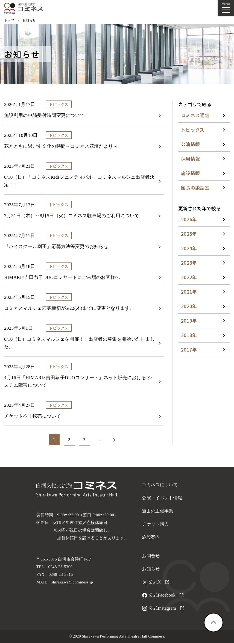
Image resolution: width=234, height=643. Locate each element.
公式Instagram (166, 608)
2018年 (189, 335)
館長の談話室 (195, 187)
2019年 (189, 320)
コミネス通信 (195, 115)
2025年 (189, 233)
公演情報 (190, 144)
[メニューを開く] (226, 8)
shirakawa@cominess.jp (72, 582)
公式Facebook (166, 595)
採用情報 (190, 158)
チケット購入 (155, 524)
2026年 (189, 219)
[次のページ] (114, 440)
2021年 (189, 291)
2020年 (189, 306)
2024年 (189, 248)
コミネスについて (160, 484)
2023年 (189, 262)
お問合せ (151, 555)
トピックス (192, 129)
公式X (159, 582)
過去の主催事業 (157, 511)
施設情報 (190, 173)
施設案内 (151, 537)
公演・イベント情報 (162, 497)
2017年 (189, 349)
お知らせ (151, 569)
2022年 (189, 277)
